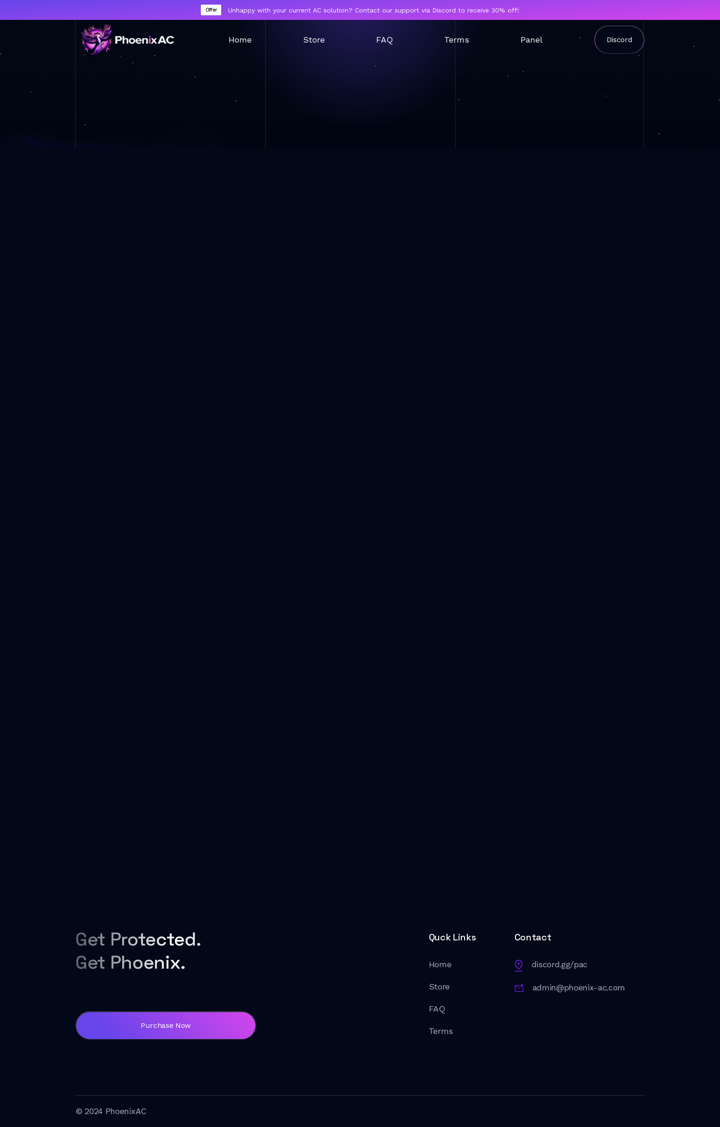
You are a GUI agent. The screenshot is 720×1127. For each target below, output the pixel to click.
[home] (126, 39)
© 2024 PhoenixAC (111, 1111)
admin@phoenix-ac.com (579, 987)
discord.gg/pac (560, 964)
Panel (532, 39)
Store (314, 39)
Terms (456, 39)
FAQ (384, 39)
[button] (360, 279)
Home (240, 39)
